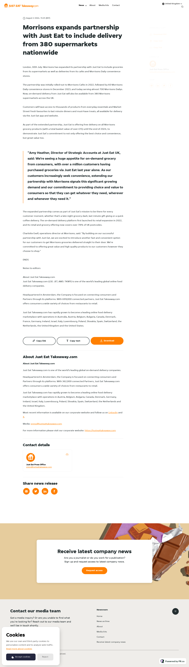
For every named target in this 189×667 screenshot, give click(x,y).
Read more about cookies (19, 649)
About (92, 5)
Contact (116, 5)
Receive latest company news (111, 642)
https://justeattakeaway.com (100, 430)
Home (99, 616)
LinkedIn (113, 413)
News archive (103, 621)
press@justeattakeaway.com (46, 424)
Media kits (104, 5)
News (81, 5)
